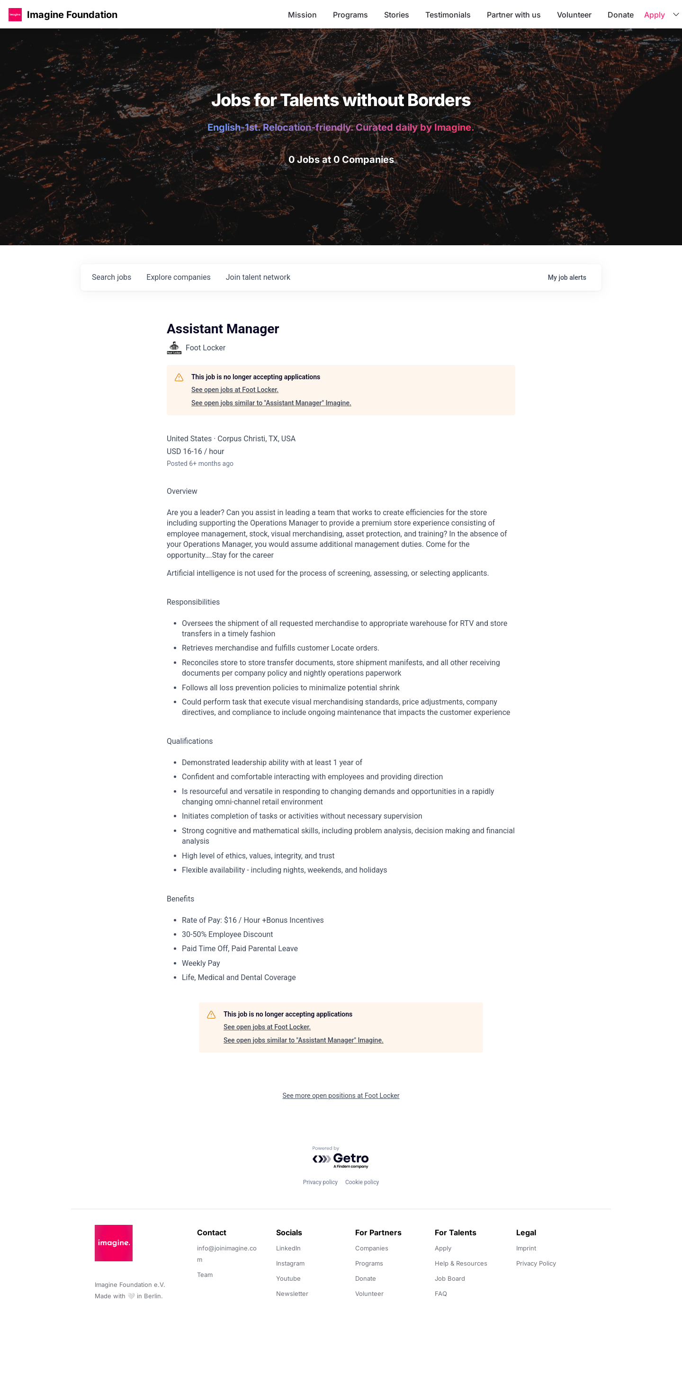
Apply (654, 14)
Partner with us (514, 14)
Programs (350, 14)
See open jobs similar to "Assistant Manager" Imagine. (271, 403)
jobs (111, 277)
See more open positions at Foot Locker (340, 1095)
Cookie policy (362, 1182)
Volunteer (574, 14)
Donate (621, 14)
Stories (396, 14)
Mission (302, 14)
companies (178, 277)
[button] (15, 14)
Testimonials (448, 14)
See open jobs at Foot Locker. (234, 389)
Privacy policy (320, 1182)
